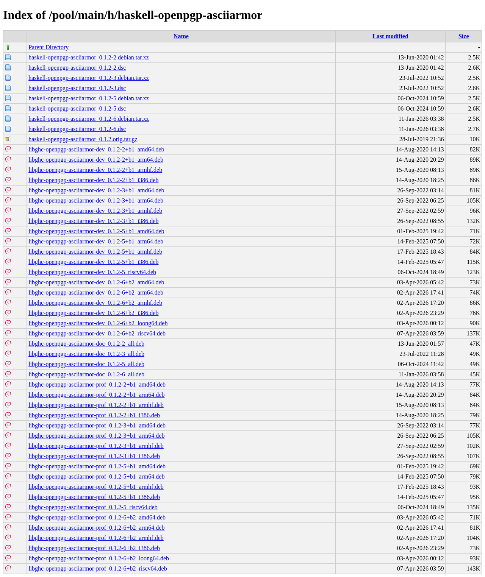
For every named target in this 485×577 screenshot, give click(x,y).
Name (181, 36)
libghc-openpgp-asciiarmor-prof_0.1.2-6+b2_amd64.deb (97, 517)
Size (463, 36)
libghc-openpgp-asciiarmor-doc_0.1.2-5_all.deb (86, 364)
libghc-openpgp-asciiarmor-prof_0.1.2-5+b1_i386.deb (94, 497)
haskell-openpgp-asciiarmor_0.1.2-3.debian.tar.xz (88, 78)
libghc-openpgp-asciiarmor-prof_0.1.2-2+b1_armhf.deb (96, 405)
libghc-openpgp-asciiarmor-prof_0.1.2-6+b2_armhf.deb (96, 538)
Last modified (390, 36)
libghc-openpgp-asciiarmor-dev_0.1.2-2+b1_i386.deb (93, 180)
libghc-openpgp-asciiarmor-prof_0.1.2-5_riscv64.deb (92, 507)
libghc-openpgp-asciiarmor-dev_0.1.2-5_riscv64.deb (92, 272)
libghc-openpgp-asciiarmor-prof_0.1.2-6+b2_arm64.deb (96, 527)
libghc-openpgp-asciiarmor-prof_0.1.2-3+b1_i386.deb (94, 456)
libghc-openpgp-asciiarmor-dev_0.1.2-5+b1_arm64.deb (95, 241)
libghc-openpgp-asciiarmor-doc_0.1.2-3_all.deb (86, 354)
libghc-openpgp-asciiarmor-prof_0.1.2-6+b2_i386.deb (94, 548)
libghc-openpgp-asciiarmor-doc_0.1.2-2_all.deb (86, 343)
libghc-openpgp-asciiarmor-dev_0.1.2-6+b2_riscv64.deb (97, 333)
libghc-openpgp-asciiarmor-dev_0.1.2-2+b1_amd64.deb (96, 149)
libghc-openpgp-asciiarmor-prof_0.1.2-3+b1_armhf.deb (96, 446)
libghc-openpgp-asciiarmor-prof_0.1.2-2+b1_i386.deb (94, 415)
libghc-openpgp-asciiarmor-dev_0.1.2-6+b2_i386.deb (93, 313)
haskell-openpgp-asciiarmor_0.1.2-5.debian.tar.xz (88, 98)
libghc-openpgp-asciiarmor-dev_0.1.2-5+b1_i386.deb (93, 262)
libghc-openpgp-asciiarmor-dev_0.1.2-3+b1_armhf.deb (95, 210)
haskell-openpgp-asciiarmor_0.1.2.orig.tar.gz (82, 139)
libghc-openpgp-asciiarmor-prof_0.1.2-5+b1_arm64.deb (96, 476)
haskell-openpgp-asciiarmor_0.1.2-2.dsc (77, 67)
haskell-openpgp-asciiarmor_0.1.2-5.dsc (77, 108)
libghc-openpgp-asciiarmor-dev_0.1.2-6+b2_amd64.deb (96, 282)
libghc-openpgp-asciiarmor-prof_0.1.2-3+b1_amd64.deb (97, 425)
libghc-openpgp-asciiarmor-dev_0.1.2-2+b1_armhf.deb (95, 170)
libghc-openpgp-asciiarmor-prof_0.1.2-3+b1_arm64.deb (96, 435)
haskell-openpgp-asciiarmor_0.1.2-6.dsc (77, 129)
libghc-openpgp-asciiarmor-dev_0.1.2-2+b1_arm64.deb (95, 159)
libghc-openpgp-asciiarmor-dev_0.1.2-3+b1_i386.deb (93, 221)
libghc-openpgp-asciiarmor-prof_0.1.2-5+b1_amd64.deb (97, 466)
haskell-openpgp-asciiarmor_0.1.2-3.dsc (77, 88)
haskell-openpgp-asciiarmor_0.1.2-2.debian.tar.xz (88, 57)
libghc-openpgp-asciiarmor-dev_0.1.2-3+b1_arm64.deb (95, 200)
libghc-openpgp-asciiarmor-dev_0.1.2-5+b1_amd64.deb (96, 231)
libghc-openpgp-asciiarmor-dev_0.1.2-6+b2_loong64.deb (97, 323)
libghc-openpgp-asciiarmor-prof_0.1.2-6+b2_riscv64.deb (97, 568)
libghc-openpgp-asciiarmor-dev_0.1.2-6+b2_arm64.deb (95, 292)
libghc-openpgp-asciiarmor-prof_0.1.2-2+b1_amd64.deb (97, 384)
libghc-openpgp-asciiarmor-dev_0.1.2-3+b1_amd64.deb (96, 190)
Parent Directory (48, 47)
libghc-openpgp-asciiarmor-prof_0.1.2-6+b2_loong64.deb (98, 558)
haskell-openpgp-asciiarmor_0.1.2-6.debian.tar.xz (88, 118)
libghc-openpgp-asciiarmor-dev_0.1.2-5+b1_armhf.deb (95, 251)
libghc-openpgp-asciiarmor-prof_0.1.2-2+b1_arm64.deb (96, 394)
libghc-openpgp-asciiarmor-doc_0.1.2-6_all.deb (86, 374)
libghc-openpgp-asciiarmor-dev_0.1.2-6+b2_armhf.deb (95, 302)
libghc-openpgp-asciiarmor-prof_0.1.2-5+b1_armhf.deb (96, 486)
